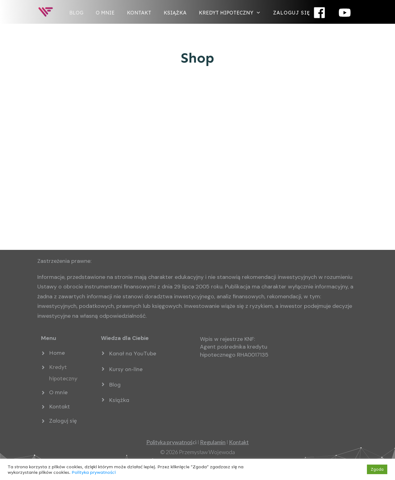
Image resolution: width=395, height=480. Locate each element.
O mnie (58, 392)
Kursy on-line (126, 369)
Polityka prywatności (94, 472)
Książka (119, 400)
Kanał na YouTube (132, 353)
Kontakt (59, 406)
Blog (115, 384)
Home (57, 353)
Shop (197, 57)
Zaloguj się (63, 420)
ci (171, 442)
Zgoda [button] (377, 469)
